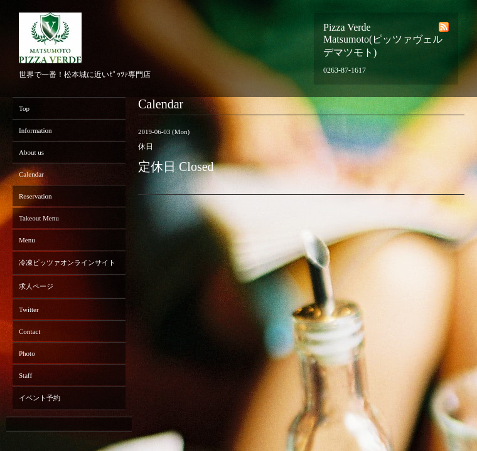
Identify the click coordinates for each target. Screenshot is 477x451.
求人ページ (36, 286)
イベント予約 (39, 398)
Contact (29, 331)
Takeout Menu (39, 218)
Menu (27, 240)
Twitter (29, 309)
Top (24, 108)
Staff (25, 375)
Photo (27, 353)
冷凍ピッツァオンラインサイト (67, 262)
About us (31, 152)
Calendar (31, 174)
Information (35, 130)
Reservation (35, 196)
